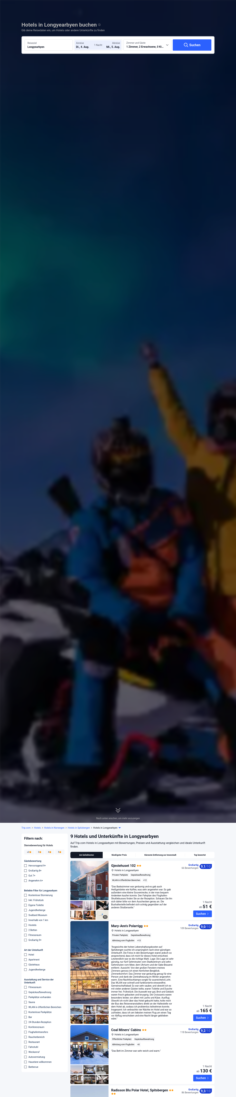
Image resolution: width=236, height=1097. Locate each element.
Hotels (37, 827)
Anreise (80, 43)
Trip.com (26, 827)
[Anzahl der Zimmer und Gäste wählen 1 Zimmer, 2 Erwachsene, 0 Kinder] (147, 45)
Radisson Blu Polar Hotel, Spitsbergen (139, 1074)
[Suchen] (192, 45)
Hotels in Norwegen (54, 827)
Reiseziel (32, 43)
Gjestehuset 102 (123, 866)
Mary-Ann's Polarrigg (127, 919)
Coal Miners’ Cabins (126, 1023)
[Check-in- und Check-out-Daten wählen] (86, 45)
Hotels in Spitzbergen (79, 827)
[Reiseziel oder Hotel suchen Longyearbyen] (49, 45)
